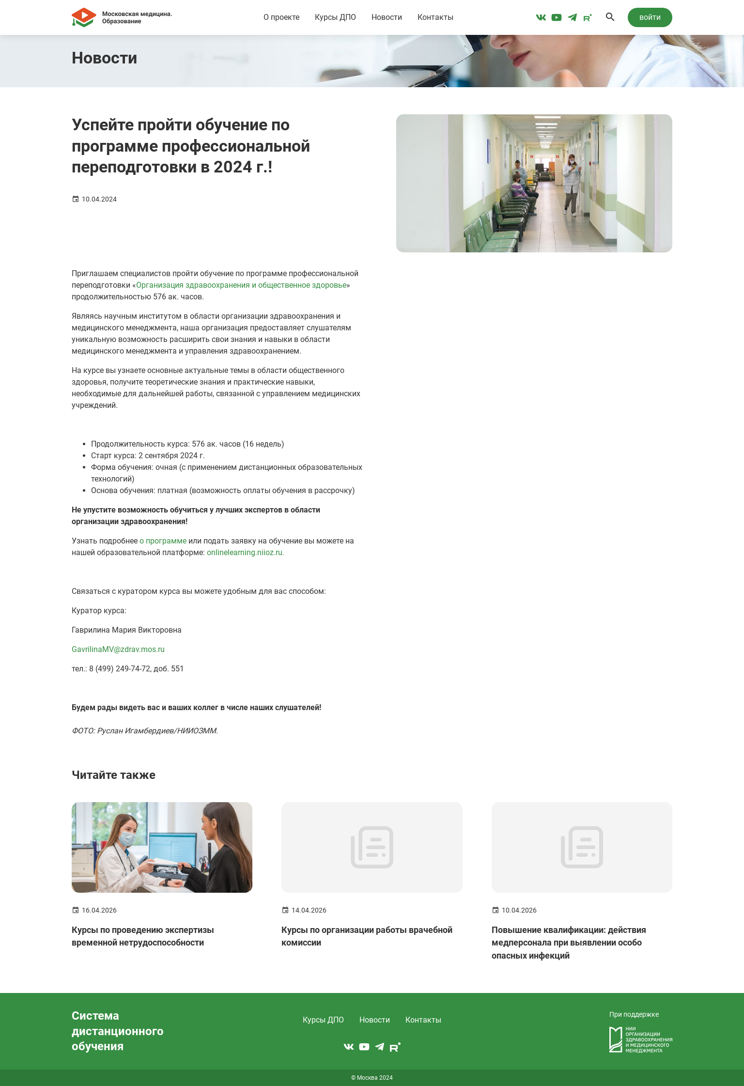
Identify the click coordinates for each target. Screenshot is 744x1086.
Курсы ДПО (335, 17)
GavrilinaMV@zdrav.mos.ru (118, 649)
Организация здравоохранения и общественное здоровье (241, 285)
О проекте (281, 17)
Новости (387, 17)
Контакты (435, 17)
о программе (163, 540)
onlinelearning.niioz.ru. (245, 552)
